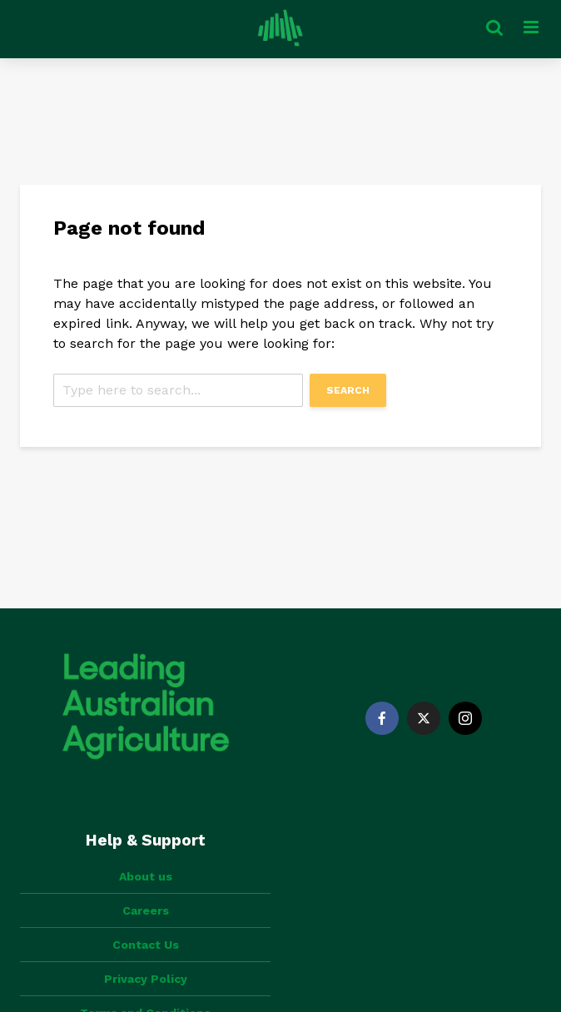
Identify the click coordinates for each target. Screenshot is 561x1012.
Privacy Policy (145, 978)
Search (348, 390)
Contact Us (145, 944)
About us (145, 876)
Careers (145, 910)
